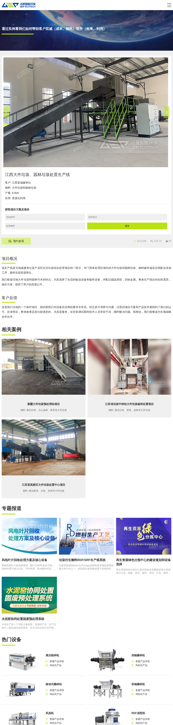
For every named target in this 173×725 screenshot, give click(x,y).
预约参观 (18, 241)
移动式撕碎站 (54, 684)
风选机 (50, 713)
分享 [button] (158, 241)
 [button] (6, 112)
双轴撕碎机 (138, 684)
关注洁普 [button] (141, 241)
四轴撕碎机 (138, 655)
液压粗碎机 (52, 655)
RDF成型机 (138, 713)
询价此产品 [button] (55, 665)
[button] (169, 5)
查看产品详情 (57, 661)
